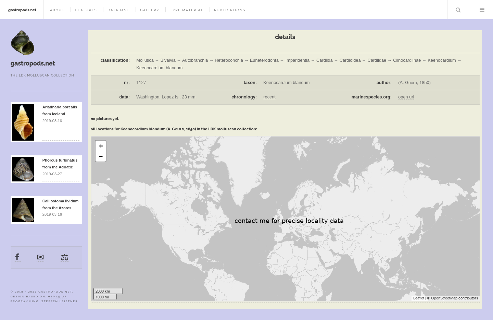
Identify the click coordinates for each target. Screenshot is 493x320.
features (86, 10)
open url (406, 96)
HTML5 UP (57, 296)
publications (229, 10)
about (57, 10)
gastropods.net (22, 10)
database (118, 10)
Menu (482, 9)
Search (458, 9)
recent (269, 96)
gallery (149, 10)
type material (186, 10)
